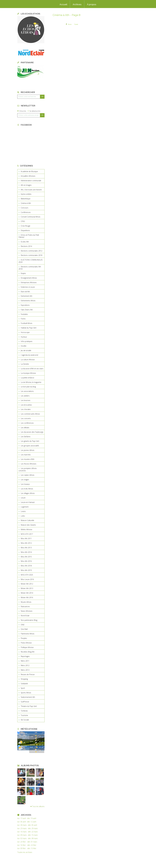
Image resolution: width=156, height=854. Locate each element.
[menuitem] (63, 4)
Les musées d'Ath (27, 459)
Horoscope (25, 332)
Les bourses (25, 400)
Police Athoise (26, 643)
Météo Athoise (26, 529)
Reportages (25, 656)
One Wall (24, 629)
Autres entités (26, 194)
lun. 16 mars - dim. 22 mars (27, 832)
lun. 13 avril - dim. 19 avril (26, 818)
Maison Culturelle (27, 520)
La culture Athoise (28, 359)
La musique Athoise (28, 373)
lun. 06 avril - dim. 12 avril (26, 822)
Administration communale (31, 180)
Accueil (63, 4)
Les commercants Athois (30, 414)
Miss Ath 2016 (26, 561)
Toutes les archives (24, 852)
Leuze (23, 498)
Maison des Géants (28, 525)
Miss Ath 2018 (26, 565)
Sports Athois (26, 692)
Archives (77, 4)
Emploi (23, 273)
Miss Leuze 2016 (27, 579)
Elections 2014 (26, 246)
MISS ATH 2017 (27, 534)
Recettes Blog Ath (27, 652)
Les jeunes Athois (27, 450)
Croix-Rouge (25, 226)
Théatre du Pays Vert (29, 706)
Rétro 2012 (25, 665)
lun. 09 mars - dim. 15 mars (27, 835)
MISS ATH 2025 (27, 575)
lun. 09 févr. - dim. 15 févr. (27, 848)
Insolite (23, 346)
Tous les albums (38, 806)
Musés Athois (26, 602)
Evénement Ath (26, 296)
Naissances (25, 606)
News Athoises (26, 611)
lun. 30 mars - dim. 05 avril (27, 825)
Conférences (26, 212)
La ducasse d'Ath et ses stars (32, 368)
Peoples (24, 638)
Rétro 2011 (25, 661)
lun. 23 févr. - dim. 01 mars (27, 842)
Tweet (76, 24)
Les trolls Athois (27, 489)
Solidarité (24, 683)
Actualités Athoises (28, 176)
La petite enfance (27, 377)
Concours (24, 208)
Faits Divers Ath (27, 309)
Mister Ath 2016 (27, 597)
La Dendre (25, 364)
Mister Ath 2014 (27, 593)
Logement (24, 507)
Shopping (24, 679)
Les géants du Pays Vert (30, 441)
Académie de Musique (29, 171)
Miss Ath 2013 (26, 547)
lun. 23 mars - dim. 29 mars (27, 828)
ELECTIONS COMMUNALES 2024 (31, 261)
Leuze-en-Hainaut (28, 502)
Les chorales (26, 409)
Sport (23, 688)
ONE (22, 624)
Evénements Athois (28, 300)
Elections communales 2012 (31, 251)
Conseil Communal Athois (30, 217)
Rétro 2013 (25, 670)
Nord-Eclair (25, 615)
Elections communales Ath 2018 (30, 267)
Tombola (24, 711)
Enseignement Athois (29, 278)
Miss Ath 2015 (26, 556)
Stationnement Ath (28, 697)
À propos (91, 4)
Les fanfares (25, 436)
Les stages (25, 479)
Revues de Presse (28, 674)
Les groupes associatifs (30, 445)
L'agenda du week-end (29, 355)
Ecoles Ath (25, 241)
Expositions (25, 305)
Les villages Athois (28, 493)
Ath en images (26, 185)
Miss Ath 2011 (26, 538)
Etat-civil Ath (25, 291)
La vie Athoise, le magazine (31, 382)
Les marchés (26, 454)
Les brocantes (26, 405)
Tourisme (24, 715)
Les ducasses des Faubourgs (32, 432)
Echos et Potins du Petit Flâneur (29, 236)
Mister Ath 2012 (27, 584)
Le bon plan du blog (28, 386)
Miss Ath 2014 (26, 552)
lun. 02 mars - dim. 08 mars (27, 838)
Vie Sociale (25, 720)
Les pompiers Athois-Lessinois (28, 469)
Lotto (23, 516)
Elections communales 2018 (31, 255)
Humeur (24, 337)
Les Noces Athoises (28, 464)
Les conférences (27, 423)
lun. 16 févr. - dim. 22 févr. (27, 845)
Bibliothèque (25, 198)
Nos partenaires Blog (29, 620)
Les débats (25, 427)
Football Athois (26, 323)
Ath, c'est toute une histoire (31, 189)
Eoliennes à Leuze (28, 287)
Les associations (27, 391)
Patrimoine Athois (27, 633)
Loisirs (23, 511)
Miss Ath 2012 (26, 543)
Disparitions (25, 230)
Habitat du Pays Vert (28, 328)
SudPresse (25, 701)
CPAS (23, 221)
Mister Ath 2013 (27, 588)
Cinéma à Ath (26, 203)
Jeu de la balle (26, 350)
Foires (23, 318)
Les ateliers (25, 396)
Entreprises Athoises (29, 282)
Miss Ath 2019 (26, 570)
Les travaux (25, 484)
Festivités (24, 314)
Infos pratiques (26, 341)
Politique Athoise (27, 647)
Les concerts (26, 418)
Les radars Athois (27, 475)
